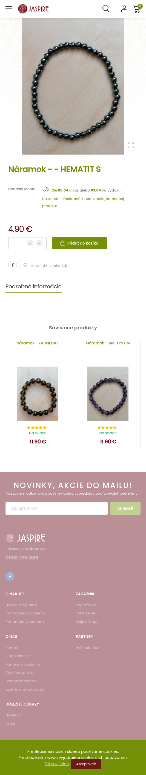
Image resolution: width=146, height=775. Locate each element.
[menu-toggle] (8, 8)
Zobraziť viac (57, 764)
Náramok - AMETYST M (108, 343)
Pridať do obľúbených (47, 265)
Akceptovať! (86, 764)
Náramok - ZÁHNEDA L (37, 343)
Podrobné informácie (33, 286)
